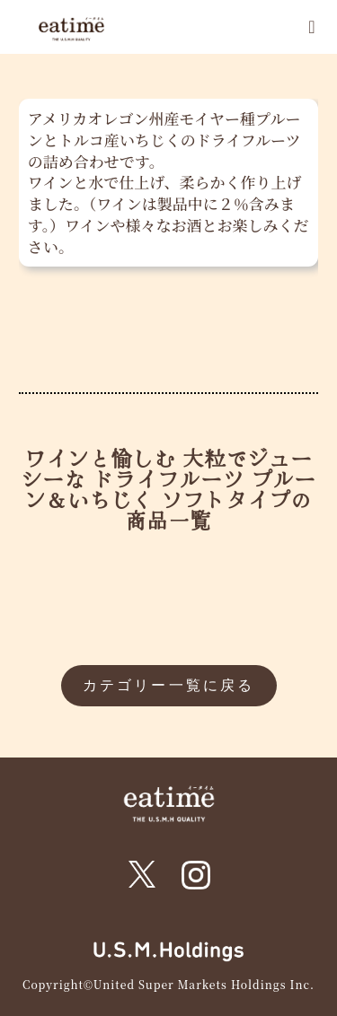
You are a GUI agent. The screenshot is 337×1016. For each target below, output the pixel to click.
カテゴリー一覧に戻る (169, 685)
